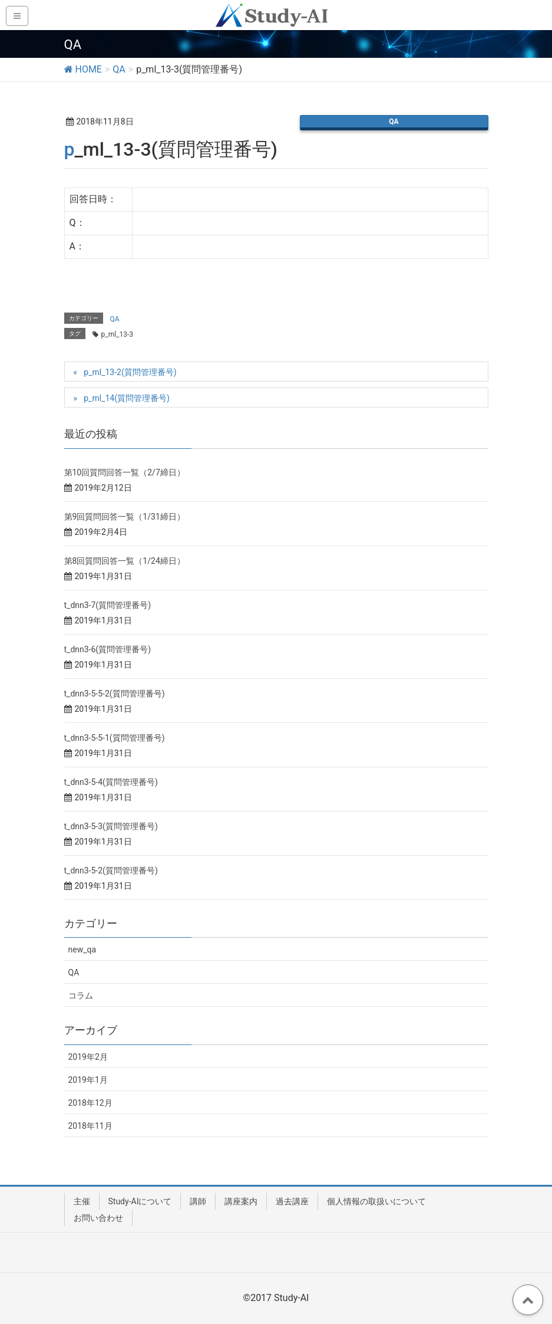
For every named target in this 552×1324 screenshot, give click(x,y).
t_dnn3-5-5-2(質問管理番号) (114, 693)
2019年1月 (88, 1080)
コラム (80, 995)
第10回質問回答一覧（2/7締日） (124, 472)
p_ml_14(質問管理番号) (127, 398)
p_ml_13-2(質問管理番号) (130, 372)
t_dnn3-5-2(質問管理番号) (111, 870)
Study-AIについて (140, 1201)
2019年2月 (88, 1057)
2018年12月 (90, 1103)
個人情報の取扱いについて (376, 1201)
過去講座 (292, 1201)
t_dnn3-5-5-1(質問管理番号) (114, 738)
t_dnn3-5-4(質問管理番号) (111, 782)
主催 (82, 1201)
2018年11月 (90, 1126)
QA (393, 121)
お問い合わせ (98, 1218)
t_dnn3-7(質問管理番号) (107, 605)
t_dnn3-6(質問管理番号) (107, 649)
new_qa (82, 949)
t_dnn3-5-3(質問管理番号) (111, 826)
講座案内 (240, 1201)
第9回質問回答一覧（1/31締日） (124, 516)
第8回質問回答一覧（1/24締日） (124, 561)
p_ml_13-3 (117, 334)
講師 (198, 1201)
